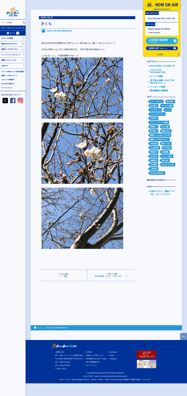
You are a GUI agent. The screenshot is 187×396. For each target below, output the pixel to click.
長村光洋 (164, 160)
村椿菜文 (153, 160)
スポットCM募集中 (7, 80)
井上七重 (164, 127)
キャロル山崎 (166, 106)
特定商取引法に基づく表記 (96, 359)
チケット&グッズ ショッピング (12, 28)
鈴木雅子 (153, 106)
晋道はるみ (165, 131)
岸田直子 (153, 152)
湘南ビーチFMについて (9, 75)
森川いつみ (165, 144)
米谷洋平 (153, 118)
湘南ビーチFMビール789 (160, 135)
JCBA (90, 376)
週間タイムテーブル (8, 60)
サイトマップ (91, 365)
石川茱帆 (153, 165)
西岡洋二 (153, 127)
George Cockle (167, 165)
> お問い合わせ (60, 369)
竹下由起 (166, 148)
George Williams (157, 173)
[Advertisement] (87, 303)
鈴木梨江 (170, 101)
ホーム (39, 328)
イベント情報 (156, 76)
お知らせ (4, 66)
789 (65, 276)
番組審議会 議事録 (159, 90)
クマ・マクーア (156, 101)
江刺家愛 (164, 152)
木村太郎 (153, 144)
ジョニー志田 (166, 156)
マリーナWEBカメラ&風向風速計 (12, 71)
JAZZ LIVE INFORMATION (59, 31)
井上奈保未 (154, 148)
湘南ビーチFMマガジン (10, 49)
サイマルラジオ (6, 88)
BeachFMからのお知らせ (162, 66)
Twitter (112, 355)
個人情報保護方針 (93, 362)
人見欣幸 (153, 169)
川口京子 (153, 156)
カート (12, 33)
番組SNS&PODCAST (9, 44)
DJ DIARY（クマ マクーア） (109, 276)
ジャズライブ (155, 110)
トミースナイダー (157, 114)
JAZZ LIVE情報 (7, 38)
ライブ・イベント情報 (159, 122)
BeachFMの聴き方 (7, 84)
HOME (89, 352)
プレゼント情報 (157, 87)
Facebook (113, 352)
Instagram (113, 359)
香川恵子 (153, 131)
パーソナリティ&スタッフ (11, 55)
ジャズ (167, 110)
